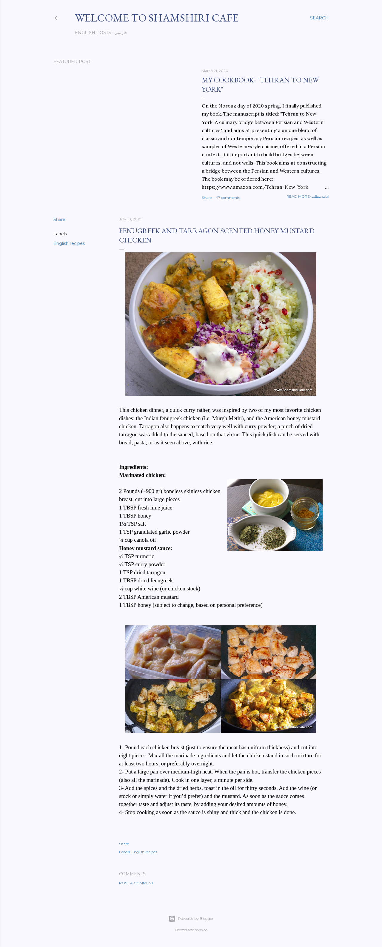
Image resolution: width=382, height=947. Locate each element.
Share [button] (207, 197)
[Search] (319, 18)
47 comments (228, 197)
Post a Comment (136, 883)
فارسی (120, 32)
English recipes (69, 243)
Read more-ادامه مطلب (307, 196)
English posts (93, 32)
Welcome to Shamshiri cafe (156, 18)
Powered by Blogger (191, 918)
